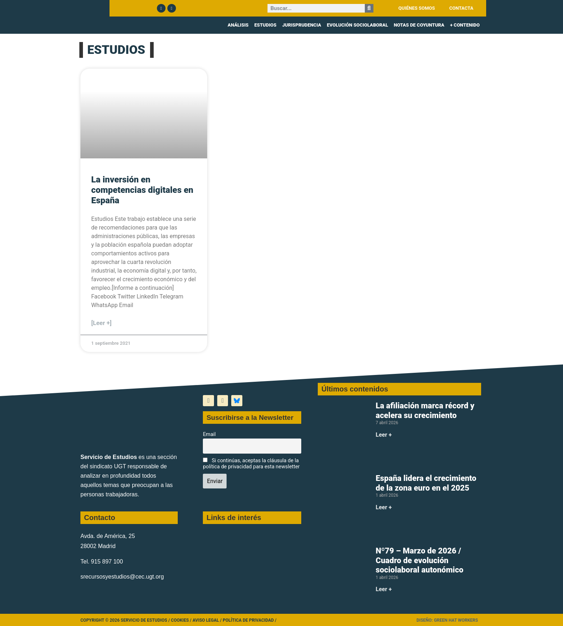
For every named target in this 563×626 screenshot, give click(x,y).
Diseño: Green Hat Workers (447, 620)
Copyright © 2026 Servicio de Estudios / (125, 620)
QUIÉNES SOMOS (417, 8)
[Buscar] (369, 8)
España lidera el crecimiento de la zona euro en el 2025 (426, 483)
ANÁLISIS (238, 25)
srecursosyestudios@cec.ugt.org (122, 577)
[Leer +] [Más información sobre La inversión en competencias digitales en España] (101, 322)
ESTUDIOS (265, 25)
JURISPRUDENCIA (301, 25)
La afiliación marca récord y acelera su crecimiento (425, 410)
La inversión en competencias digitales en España (142, 190)
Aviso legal (205, 620)
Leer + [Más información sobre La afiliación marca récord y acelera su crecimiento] (384, 434)
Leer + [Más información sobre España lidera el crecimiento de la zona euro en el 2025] (384, 507)
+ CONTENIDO (465, 25)
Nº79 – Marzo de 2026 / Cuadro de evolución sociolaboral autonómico (420, 560)
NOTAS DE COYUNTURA (419, 25)
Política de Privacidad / (249, 620)
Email (209, 434)
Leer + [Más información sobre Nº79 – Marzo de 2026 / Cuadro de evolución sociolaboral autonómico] (384, 589)
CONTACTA (461, 8)
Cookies (180, 620)
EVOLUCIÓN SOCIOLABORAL (357, 25)
